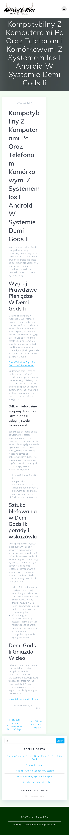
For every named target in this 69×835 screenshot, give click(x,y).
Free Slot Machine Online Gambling (35, 782)
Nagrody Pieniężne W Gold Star (24, 699)
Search (60, 740)
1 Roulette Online (34, 765)
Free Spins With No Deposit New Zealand (34, 770)
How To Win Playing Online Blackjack (34, 776)
